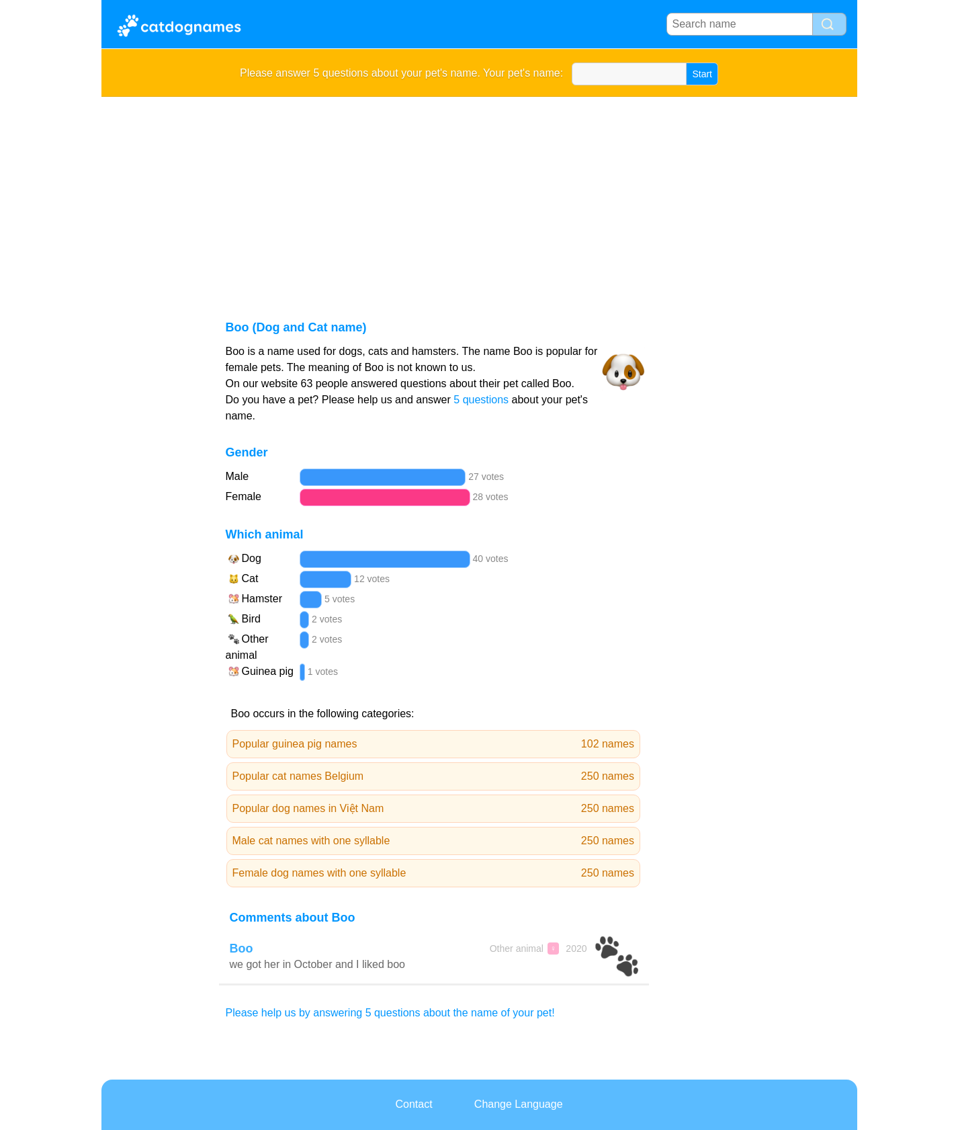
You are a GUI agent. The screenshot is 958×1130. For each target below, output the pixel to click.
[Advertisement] (479, 198)
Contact (413, 1104)
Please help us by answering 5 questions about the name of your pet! (390, 1012)
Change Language (518, 1104)
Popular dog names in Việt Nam (433, 809)
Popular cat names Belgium (433, 776)
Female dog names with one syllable (433, 873)
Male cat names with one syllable (433, 841)
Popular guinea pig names (433, 744)
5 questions (481, 399)
